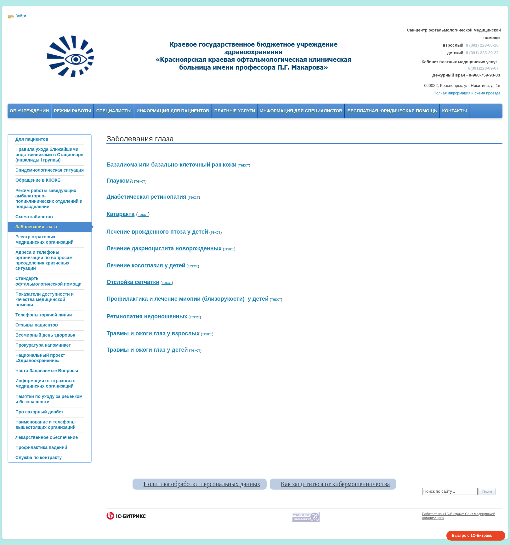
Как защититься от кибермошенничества (335, 483)
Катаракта (120, 214)
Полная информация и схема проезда (467, 93)
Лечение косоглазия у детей (145, 265)
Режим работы (72, 110)
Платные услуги (234, 110)
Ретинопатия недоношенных (146, 316)
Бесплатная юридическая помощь (392, 110)
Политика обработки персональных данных (202, 483)
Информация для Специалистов (301, 110)
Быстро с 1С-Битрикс (472, 535)
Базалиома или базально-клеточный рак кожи (171, 165)
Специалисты (114, 110)
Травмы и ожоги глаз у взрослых (153, 333)
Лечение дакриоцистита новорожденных (164, 248)
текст (244, 165)
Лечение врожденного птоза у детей (157, 232)
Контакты (454, 110)
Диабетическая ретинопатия (146, 197)
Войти (20, 16)
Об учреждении (29, 110)
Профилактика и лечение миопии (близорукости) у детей (187, 299)
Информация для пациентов (173, 110)
